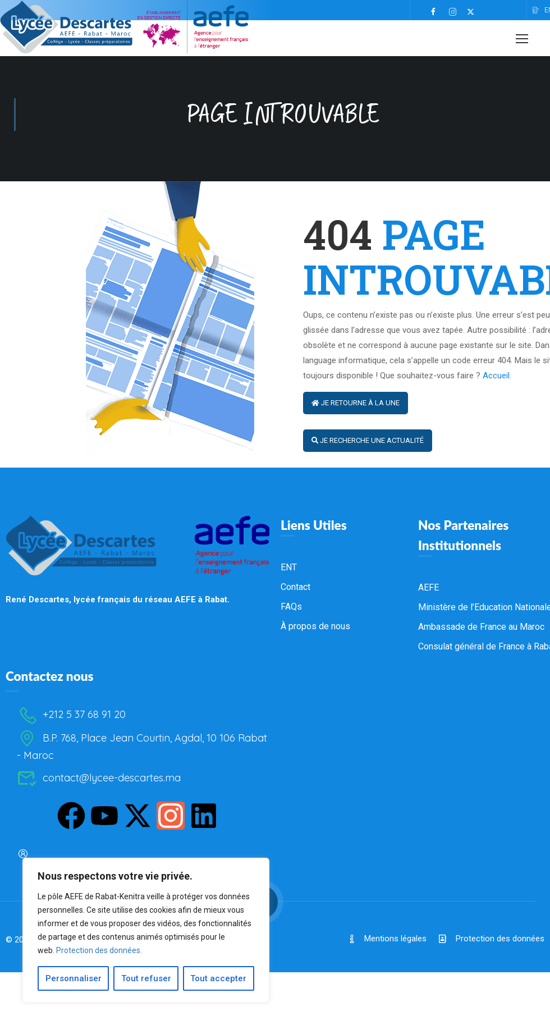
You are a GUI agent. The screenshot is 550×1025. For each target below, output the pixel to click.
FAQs (291, 716)
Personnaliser (73, 978)
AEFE (428, 697)
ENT (289, 677)
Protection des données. (99, 950)
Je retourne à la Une (355, 412)
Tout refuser (146, 978)
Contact (295, 697)
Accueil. (497, 385)
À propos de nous (315, 736)
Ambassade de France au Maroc (481, 736)
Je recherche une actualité (367, 450)
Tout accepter (219, 978)
